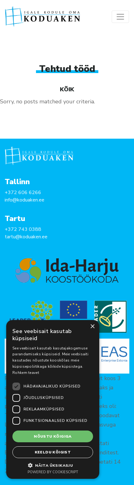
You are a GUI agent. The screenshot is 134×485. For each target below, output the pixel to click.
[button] (52, 465)
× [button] (92, 326)
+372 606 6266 (23, 192)
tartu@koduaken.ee (26, 236)
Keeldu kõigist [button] (53, 452)
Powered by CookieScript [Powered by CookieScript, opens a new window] (53, 472)
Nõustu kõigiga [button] (53, 436)
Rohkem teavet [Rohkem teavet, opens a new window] (25, 372)
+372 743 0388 (23, 229)
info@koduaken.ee (24, 200)
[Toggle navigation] (120, 17)
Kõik (67, 89)
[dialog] (52, 399)
